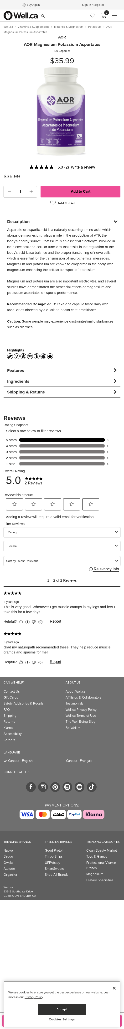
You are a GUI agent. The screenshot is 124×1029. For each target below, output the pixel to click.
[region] (62, 1004)
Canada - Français (79, 760)
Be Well (73, 727)
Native (8, 850)
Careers (9, 740)
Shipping (10, 715)
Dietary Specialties (100, 880)
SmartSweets (54, 868)
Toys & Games (96, 856)
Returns (9, 721)
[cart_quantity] (20, 191)
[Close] (114, 988)
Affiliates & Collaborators (84, 697)
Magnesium (94, 873)
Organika (10, 874)
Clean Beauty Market (101, 850)
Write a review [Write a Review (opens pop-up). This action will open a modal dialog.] (83, 167)
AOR (62, 37)
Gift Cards (11, 697)
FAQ (7, 709)
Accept (62, 1009)
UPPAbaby (52, 862)
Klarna (8, 727)
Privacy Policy (34, 997)
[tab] (62, 221)
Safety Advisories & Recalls (24, 703)
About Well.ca (75, 691)
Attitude (9, 868)
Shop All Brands (56, 874)
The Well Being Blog (80, 721)
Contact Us (12, 691)
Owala (8, 862)
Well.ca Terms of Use (81, 715)
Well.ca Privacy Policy (81, 709)
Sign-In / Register (93, 4)
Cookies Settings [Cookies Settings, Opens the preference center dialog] (62, 1019)
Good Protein (54, 850)
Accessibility (13, 733)
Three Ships (54, 856)
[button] (9, 191)
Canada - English (20, 760)
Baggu (8, 856)
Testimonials (74, 703)
